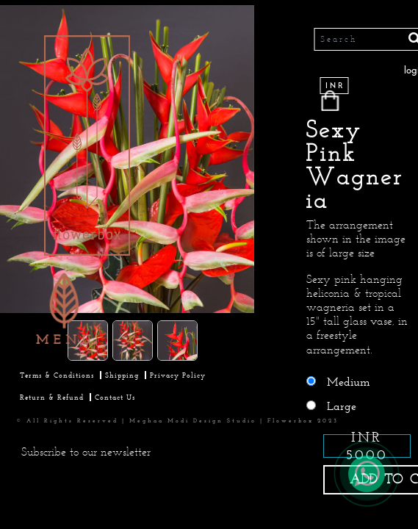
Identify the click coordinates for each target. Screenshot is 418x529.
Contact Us (115, 397)
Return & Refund (52, 397)
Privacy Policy (178, 375)
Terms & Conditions (57, 375)
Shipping (122, 375)
